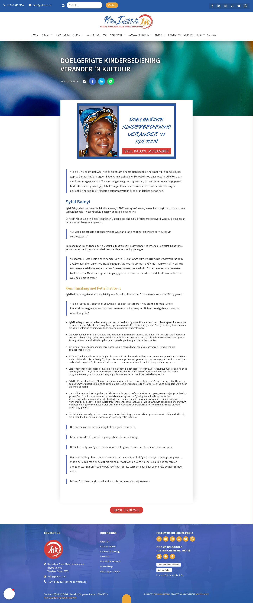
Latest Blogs (106, 566)
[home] (126, 21)
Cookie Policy (164, 570)
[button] (47, 35)
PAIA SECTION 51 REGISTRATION (60, 597)
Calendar (104, 556)
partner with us (96, 34)
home (35, 34)
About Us (105, 541)
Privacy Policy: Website (168, 565)
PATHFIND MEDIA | (162, 594)
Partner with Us (108, 546)
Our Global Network (110, 561)
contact (212, 34)
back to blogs (126, 510)
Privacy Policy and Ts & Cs (169, 575)
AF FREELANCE (202, 594)
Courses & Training (110, 551)
